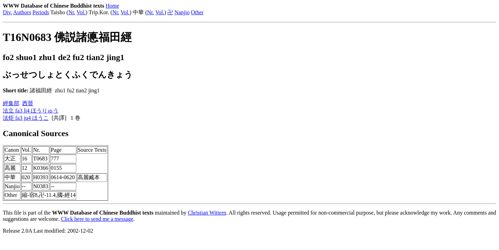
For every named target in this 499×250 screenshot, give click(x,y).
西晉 (27, 103)
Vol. (81, 12)
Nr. (71, 12)
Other (197, 12)
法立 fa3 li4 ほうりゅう (31, 111)
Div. (7, 12)
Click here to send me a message (97, 219)
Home (112, 6)
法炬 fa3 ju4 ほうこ (26, 118)
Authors (22, 12)
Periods (41, 12)
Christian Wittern (207, 213)
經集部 (11, 103)
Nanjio (182, 12)
